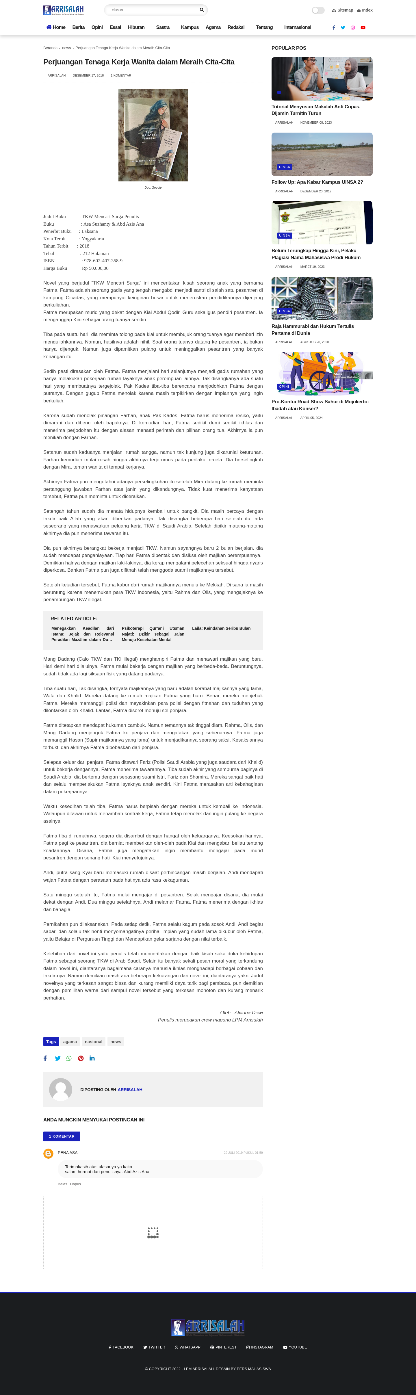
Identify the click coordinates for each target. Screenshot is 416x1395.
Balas (62, 1182)
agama (70, 1041)
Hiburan (136, 27)
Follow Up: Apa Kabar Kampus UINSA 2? (317, 182)
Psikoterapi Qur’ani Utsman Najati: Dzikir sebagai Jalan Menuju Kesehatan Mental (153, 634)
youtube (298, 1346)
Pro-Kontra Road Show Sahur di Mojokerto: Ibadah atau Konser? (320, 405)
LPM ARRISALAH (199, 1367)
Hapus (75, 1182)
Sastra (162, 27)
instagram (262, 1346)
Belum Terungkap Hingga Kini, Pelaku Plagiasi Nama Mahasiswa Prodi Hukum (316, 254)
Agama (213, 27)
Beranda (50, 48)
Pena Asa (67, 1151)
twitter (156, 1346)
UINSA (284, 167)
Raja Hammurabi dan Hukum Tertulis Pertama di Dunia (313, 330)
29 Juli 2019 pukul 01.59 (243, 1151)
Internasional (297, 27)
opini (284, 386)
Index (365, 10)
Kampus (190, 27)
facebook (123, 1346)
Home (55, 27)
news (66, 48)
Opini (97, 27)
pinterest (226, 1346)
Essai (115, 27)
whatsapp (190, 1346)
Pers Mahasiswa (254, 1367)
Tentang (264, 27)
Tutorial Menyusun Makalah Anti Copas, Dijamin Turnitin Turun (316, 110)
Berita (78, 27)
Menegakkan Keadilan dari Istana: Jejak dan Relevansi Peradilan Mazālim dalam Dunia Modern (82, 634)
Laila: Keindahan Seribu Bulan (221, 628)
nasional (93, 1041)
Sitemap (342, 10)
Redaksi (236, 27)
